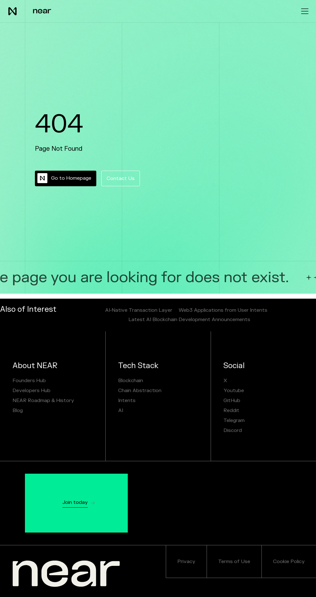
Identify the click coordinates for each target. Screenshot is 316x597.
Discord (232, 430)
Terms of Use (234, 561)
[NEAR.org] (66, 573)
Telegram (234, 420)
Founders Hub (29, 380)
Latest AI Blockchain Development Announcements (189, 319)
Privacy (186, 561)
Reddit (231, 410)
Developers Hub (31, 390)
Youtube (233, 390)
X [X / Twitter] (225, 380)
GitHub (231, 400)
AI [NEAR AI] (120, 410)
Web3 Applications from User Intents (223, 310)
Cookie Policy (289, 561)
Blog (17, 410)
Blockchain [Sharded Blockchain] (130, 380)
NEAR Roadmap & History (43, 400)
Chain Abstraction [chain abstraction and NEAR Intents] (139, 390)
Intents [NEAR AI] (127, 400)
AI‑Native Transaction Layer (138, 310)
